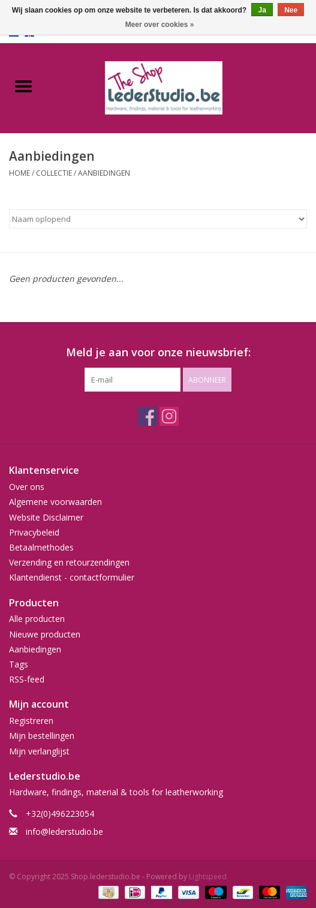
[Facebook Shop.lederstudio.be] (147, 416)
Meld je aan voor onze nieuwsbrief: (158, 352)
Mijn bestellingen (41, 735)
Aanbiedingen (104, 173)
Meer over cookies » (159, 24)
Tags (18, 664)
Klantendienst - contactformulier (71, 577)
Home (19, 173)
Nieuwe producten (44, 634)
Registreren (31, 720)
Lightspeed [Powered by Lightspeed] (208, 876)
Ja (262, 10)
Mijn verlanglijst (39, 751)
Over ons (26, 486)
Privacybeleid (34, 532)
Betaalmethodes (41, 547)
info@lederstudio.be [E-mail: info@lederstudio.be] (64, 831)
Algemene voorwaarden (55, 501)
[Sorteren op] (158, 218)
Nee (290, 10)
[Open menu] (23, 86)
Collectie (54, 173)
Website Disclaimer (46, 517)
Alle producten (37, 618)
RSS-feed (26, 679)
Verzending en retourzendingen (69, 562)
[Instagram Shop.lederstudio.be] (169, 416)
